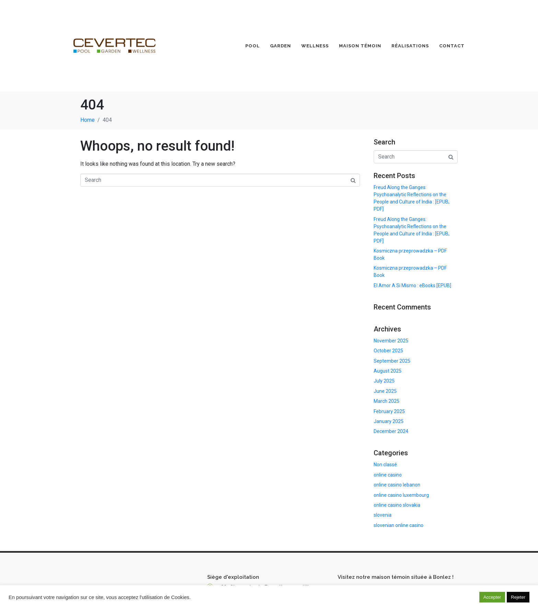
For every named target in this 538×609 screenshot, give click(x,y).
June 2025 (385, 391)
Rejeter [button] (518, 597)
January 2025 (389, 421)
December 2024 (391, 431)
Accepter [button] (492, 597)
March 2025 (386, 401)
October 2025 (388, 350)
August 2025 (387, 371)
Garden (280, 45)
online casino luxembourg (401, 495)
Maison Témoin (360, 45)
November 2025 (391, 340)
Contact (452, 45)
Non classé (385, 464)
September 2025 (392, 361)
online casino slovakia (397, 505)
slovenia (382, 515)
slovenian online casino (398, 525)
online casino (388, 475)
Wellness (315, 45)
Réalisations (410, 45)
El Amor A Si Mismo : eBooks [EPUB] (412, 285)
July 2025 (384, 381)
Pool (252, 45)
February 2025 (389, 411)
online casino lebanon (397, 485)
